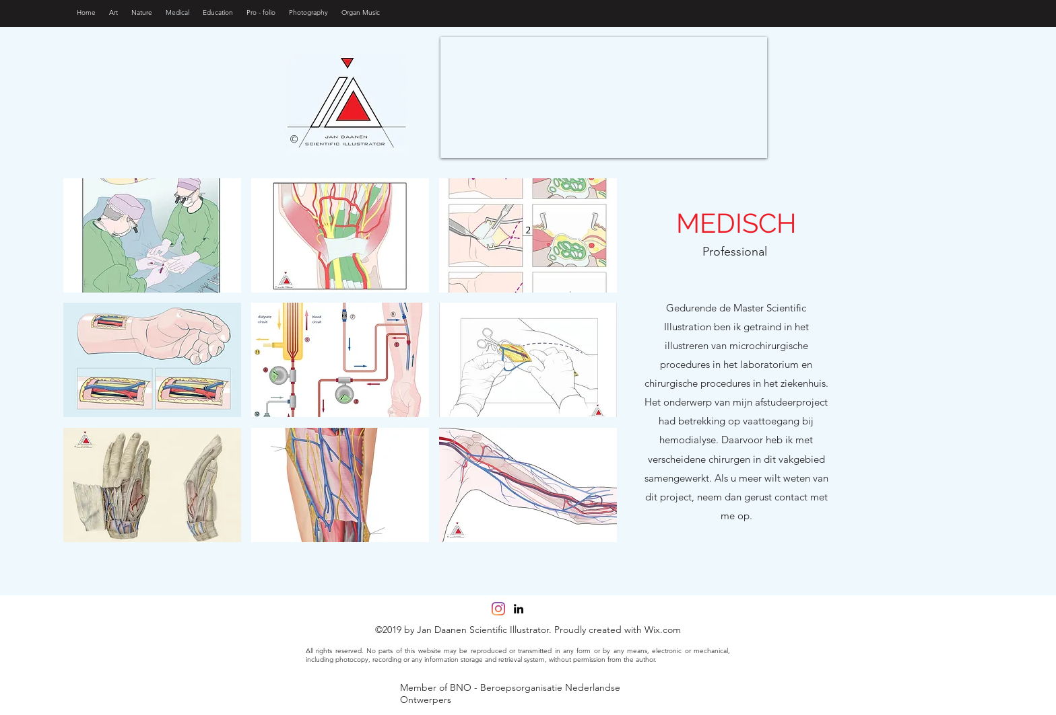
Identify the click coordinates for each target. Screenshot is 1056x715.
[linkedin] (518, 608)
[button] (152, 235)
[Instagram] (498, 608)
